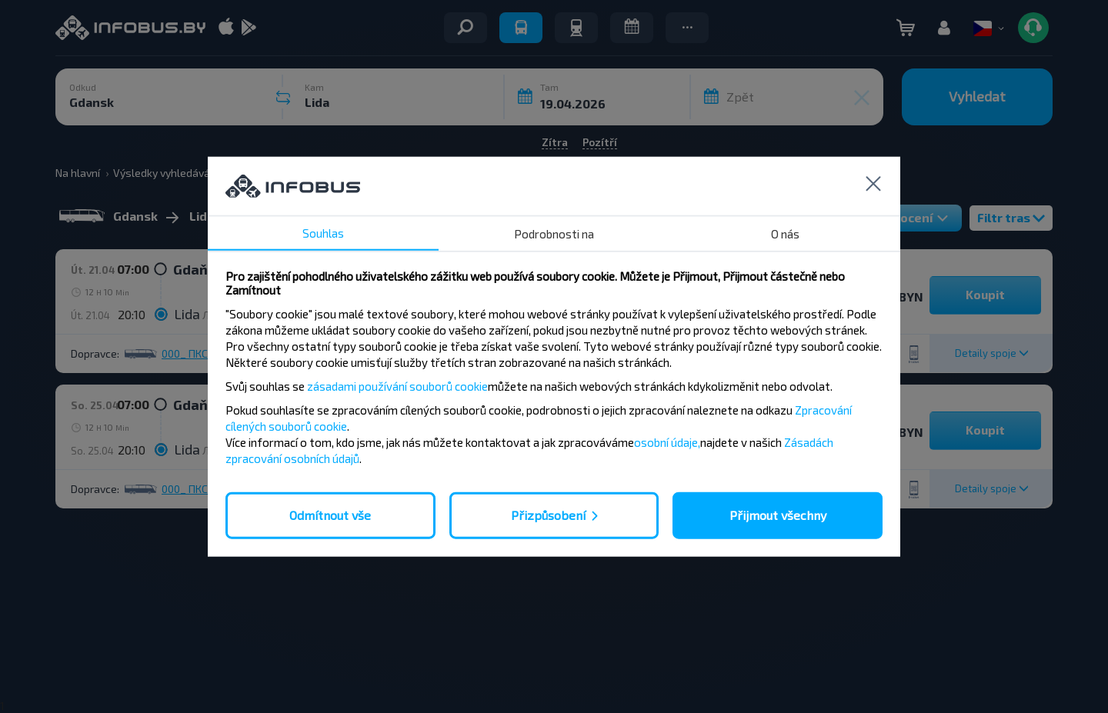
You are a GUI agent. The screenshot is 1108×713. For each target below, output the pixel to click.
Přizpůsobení (548, 515)
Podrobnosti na (554, 234)
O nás (785, 234)
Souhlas (323, 233)
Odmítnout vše (330, 515)
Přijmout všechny (777, 515)
